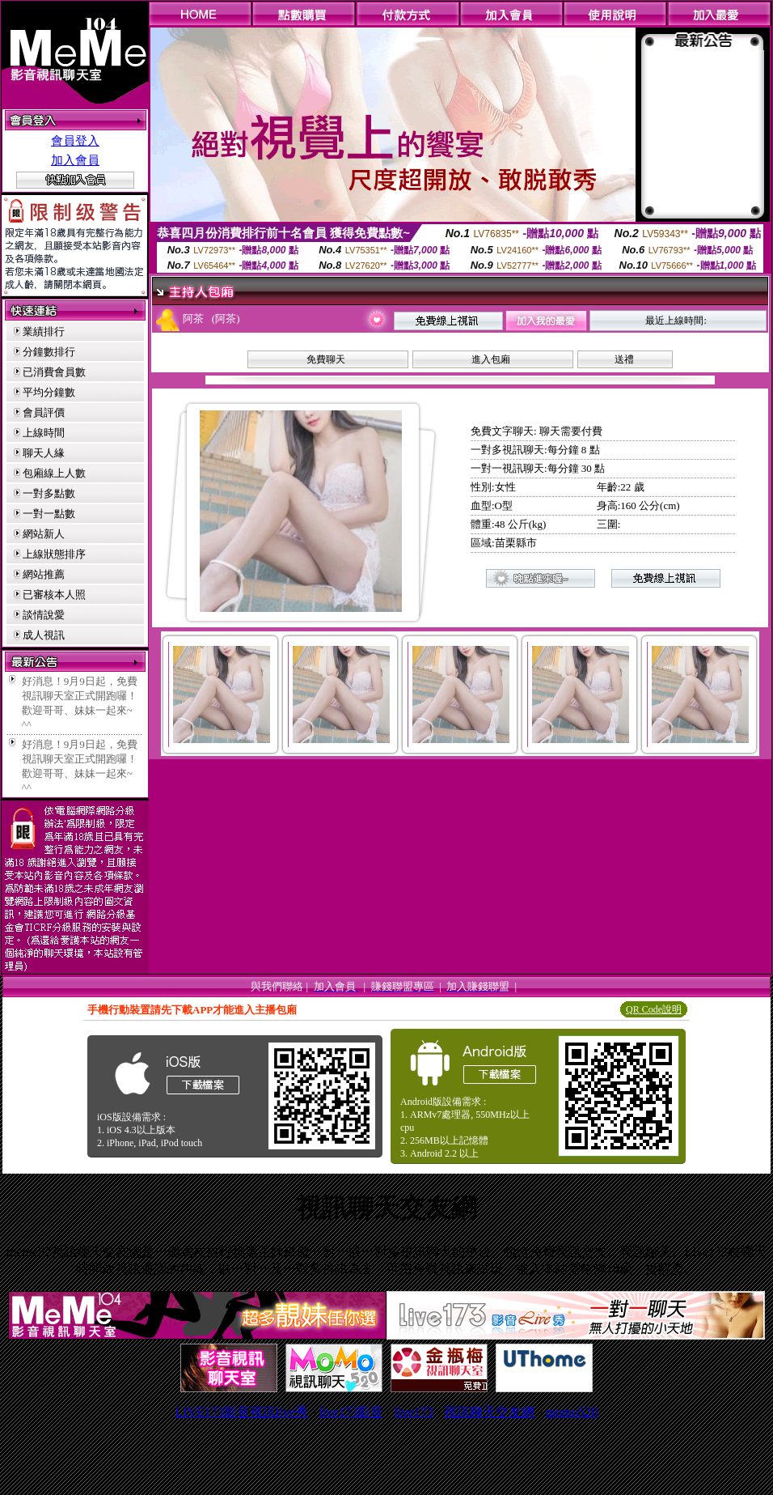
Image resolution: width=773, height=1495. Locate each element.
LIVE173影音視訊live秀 (241, 1412)
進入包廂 (490, 359)
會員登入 (75, 140)
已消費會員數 (54, 372)
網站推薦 (44, 574)
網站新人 (44, 534)
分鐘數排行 (49, 352)
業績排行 (44, 331)
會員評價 (44, 412)
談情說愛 (44, 615)
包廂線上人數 (54, 473)
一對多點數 (49, 493)
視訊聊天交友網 (489, 1412)
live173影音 (351, 1412)
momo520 (571, 1412)
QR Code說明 (654, 1009)
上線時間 (44, 433)
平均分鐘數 (49, 392)
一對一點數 (49, 514)
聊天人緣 (44, 453)
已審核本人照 (54, 594)
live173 (414, 1412)
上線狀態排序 (54, 554)
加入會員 (75, 160)
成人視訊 (44, 635)
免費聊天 (325, 359)
